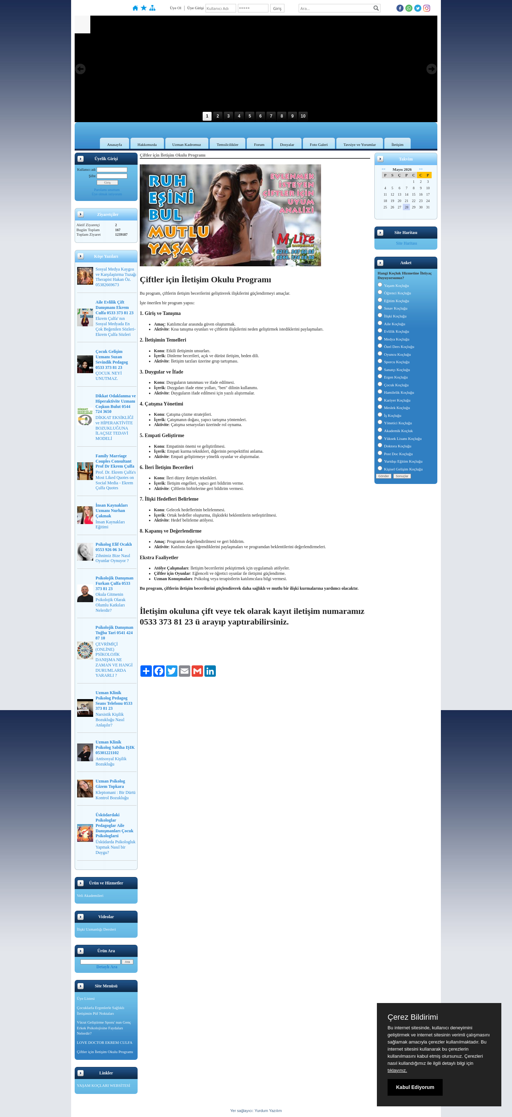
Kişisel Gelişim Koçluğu (400, 469)
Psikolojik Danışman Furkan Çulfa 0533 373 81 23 (114, 583)
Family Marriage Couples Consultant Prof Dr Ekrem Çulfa (115, 461)
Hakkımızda (147, 144)
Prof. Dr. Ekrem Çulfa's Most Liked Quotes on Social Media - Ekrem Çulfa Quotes (116, 480)
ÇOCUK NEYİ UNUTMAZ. (109, 376)
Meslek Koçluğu (394, 407)
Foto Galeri (319, 144)
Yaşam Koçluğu (393, 285)
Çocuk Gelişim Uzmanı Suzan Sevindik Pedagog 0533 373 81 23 (112, 359)
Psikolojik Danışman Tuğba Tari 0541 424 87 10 (114, 633)
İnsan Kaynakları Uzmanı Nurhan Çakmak (112, 510)
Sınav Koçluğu (392, 308)
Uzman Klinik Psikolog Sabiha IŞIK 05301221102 (115, 747)
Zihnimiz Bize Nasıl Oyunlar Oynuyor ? (113, 558)
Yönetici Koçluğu (395, 423)
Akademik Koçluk (395, 431)
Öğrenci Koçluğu (394, 293)
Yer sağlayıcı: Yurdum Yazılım (256, 1110)
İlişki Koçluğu (392, 316)
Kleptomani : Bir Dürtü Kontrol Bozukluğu (115, 795)
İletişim (397, 144)
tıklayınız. (397, 1070)
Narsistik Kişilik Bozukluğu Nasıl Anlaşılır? (110, 720)
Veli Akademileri (90, 895)
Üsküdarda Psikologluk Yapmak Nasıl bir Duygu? (115, 847)
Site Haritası (406, 243)
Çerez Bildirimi (413, 1017)
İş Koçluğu (389, 415)
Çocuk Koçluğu (393, 385)
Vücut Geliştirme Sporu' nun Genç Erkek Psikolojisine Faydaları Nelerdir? (104, 1027)
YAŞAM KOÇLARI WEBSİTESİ (103, 1085)
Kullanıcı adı (86, 169)
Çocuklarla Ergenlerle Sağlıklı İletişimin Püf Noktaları (100, 1010)
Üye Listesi (86, 998)
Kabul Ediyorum (415, 1087)
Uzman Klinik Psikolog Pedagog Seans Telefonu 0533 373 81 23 (114, 700)
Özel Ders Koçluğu (396, 346)
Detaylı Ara (106, 966)
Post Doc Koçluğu (395, 454)
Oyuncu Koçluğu (394, 354)
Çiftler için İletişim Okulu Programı (105, 1052)
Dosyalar (287, 144)
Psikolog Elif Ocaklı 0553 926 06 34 (114, 547)
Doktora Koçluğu (394, 446)
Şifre (92, 176)
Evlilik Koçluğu (393, 331)
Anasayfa (114, 144)
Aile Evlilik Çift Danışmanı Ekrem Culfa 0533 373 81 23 (115, 307)
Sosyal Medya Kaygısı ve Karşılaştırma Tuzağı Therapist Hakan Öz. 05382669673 (116, 277)
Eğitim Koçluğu (393, 301)
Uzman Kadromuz (186, 144)
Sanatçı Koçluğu (394, 369)
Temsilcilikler (228, 144)
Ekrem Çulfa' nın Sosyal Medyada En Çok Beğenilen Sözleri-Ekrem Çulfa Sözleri (116, 326)
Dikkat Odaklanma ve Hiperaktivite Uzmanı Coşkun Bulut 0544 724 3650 (116, 403)
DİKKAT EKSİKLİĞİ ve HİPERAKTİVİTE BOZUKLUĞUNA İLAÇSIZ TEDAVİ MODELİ (115, 428)
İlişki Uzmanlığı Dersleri (96, 929)
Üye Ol (175, 8)
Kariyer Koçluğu (394, 400)
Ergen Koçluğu (393, 377)
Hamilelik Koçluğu (396, 392)
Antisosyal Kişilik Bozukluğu (111, 761)
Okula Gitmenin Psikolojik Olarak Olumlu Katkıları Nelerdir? (111, 602)
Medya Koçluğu (393, 339)
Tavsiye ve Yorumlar (359, 144)
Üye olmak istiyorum (107, 194)
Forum (259, 144)
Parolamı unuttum (107, 190)
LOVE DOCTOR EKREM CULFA (104, 1042)
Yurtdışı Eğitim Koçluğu (400, 461)
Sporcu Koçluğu (394, 362)
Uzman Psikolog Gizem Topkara (110, 784)
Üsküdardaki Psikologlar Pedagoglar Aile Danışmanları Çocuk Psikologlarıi (114, 825)
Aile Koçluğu (391, 324)
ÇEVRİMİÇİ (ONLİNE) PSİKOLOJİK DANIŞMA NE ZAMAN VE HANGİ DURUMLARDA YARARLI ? (114, 660)
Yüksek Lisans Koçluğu (400, 438)
